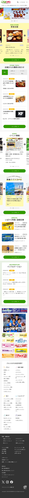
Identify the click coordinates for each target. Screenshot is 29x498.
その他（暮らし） (7, 428)
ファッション (18, 398)
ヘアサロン (18, 370)
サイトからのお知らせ (19, 449)
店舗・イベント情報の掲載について (9, 461)
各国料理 (5, 380)
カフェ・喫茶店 (7, 382)
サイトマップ (5, 476)
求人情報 (4, 451)
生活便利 (5, 424)
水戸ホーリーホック (7, 440)
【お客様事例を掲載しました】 (8, 112)
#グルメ (8, 203)
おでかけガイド (19, 438)
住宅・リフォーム (7, 422)
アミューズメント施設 (8, 398)
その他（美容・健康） (20, 382)
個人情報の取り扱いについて (8, 470)
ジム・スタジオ (19, 380)
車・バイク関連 (7, 426)
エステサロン (18, 372)
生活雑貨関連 (18, 405)
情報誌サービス (5, 459)
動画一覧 (4, 453)
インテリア (18, 400)
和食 (5, 374)
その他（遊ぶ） (7, 409)
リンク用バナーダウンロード (8, 474)
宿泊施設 (17, 418)
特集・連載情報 (5, 436)
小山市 (20, 196)
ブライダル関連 (7, 420)
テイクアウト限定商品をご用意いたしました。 (8, 83)
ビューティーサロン (20, 374)
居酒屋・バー (6, 370)
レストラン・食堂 (7, 389)
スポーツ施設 (6, 400)
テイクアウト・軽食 (8, 387)
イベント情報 (5, 447)
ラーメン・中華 (7, 376)
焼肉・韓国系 (6, 378)
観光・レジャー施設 (8, 403)
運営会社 (4, 466)
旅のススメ (5, 443)
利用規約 (4, 472)
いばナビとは (17, 451)
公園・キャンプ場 (7, 407)
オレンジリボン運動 (20, 440)
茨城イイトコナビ (7, 438)
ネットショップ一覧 (19, 447)
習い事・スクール (7, 418)
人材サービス (5, 457)
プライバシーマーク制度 (7, 487)
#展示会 (7, 164)
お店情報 (4, 449)
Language (23, 2)
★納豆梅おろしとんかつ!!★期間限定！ (8, 97)
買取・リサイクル (19, 407)
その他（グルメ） (7, 391)
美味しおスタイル (19, 443)
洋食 (5, 372)
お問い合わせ (17, 453)
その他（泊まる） (19, 420)
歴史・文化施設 (7, 405)
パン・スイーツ (7, 385)
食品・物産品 (18, 403)
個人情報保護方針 (5, 468)
